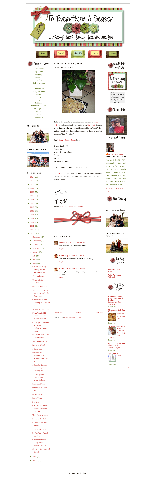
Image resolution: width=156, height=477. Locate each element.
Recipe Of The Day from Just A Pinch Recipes (116, 298)
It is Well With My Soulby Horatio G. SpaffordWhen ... (40, 269)
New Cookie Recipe (39, 341)
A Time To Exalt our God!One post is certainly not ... (40, 368)
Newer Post (58, 312)
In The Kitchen (37, 394)
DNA (110, 272)
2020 (32, 192)
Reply (61, 249)
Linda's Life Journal (116, 343)
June (34, 259)
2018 (32, 199)
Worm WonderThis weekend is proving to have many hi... (40, 316)
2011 (32, 226)
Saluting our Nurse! (39, 429)
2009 (32, 233)
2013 (32, 218)
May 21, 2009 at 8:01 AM (74, 255)
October (35, 244)
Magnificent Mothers (40, 415)
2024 (32, 177)
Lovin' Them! (37, 398)
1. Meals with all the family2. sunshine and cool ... (40, 408)
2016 (32, 207)
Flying (119, 355)
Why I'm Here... (114, 275)
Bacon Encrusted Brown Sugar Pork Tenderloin (117, 333)
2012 (32, 222)
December (36, 237)
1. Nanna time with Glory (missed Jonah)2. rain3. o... (40, 442)
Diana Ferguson (116, 154)
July (34, 256)
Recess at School (38, 345)
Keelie (61, 255)
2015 (32, 211)
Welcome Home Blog (116, 326)
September (36, 248)
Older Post (99, 312)
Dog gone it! (37, 402)
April (34, 457)
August (35, 252)
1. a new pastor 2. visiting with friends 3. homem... (40, 377)
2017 (32, 203)
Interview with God (39, 286)
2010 (32, 230)
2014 (32, 215)
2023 (32, 181)
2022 (32, 184)
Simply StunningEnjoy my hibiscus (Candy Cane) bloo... (40, 293)
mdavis (62, 242)
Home (78, 312)
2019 (32, 196)
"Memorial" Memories (40, 309)
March (35, 460)
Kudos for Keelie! (39, 419)
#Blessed (111, 277)
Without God (37, 349)
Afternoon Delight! (39, 384)
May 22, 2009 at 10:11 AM (75, 269)
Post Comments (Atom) (73, 318)
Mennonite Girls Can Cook (116, 311)
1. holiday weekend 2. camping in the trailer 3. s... (41, 302)
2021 (32, 188)
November (36, 241)
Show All (126, 368)
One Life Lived (114, 270)
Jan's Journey (113, 353)
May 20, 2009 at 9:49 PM (75, 242)
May (34, 263)
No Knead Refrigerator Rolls (121, 316)
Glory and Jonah (38, 276)
